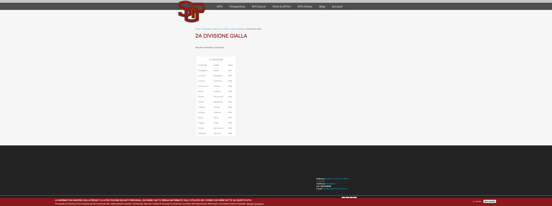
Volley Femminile (237, 29)
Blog (322, 6)
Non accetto (490, 201)
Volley (226, 29)
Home (197, 29)
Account (337, 6)
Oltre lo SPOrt (282, 6)
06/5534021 (330, 183)
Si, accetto (477, 201)
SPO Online (305, 6)
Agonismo (217, 29)
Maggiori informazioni (255, 204)
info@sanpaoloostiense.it (335, 188)
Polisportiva (207, 29)
